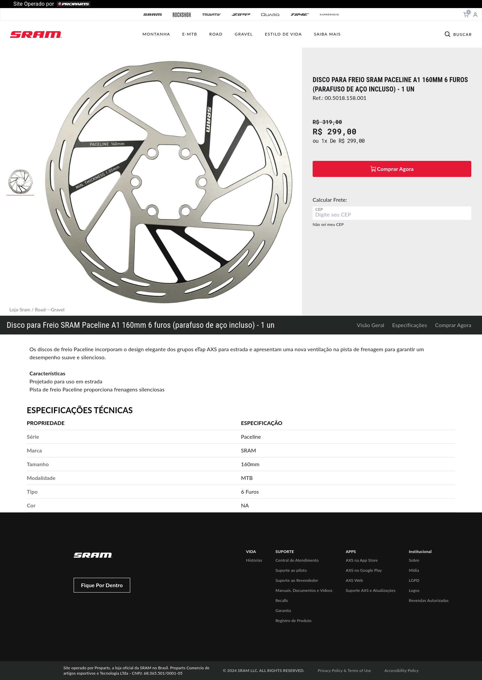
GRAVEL (244, 34)
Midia (414, 570)
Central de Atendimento (297, 560)
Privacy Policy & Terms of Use (344, 670)
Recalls (281, 600)
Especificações (409, 325)
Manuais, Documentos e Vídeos (303, 590)
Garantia (283, 610)
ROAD (216, 34)
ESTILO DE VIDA (283, 34)
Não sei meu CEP (328, 224)
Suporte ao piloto (291, 570)
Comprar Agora (453, 325)
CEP (319, 209)
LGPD (414, 580)
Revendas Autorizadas (429, 600)
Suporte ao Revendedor (296, 580)
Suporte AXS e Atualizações (371, 590)
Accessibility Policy (402, 670)
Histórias (254, 560)
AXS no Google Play (364, 570)
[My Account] (475, 14)
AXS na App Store (362, 560)
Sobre (414, 560)
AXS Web (354, 580)
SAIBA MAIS (327, 34)
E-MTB (189, 34)
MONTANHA (156, 34)
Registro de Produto (293, 620)
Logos (414, 590)
